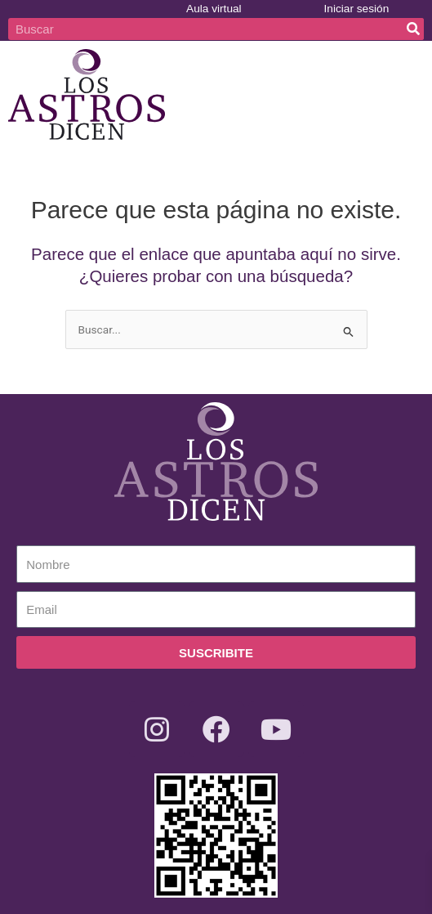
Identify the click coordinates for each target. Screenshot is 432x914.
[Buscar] (413, 29)
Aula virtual (214, 8)
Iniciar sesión (357, 8)
